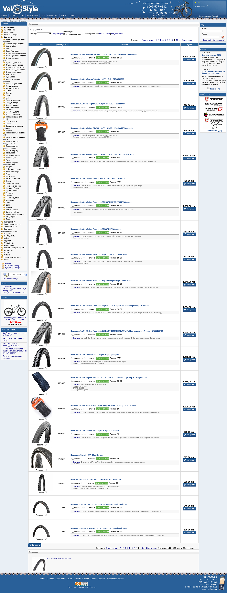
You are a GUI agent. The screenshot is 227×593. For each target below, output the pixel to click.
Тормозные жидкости (12, 257)
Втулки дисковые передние (11, 59)
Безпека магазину (98, 579)
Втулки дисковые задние (16, 56)
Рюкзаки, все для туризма (14, 248)
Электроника (9, 30)
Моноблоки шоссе (13, 115)
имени (101, 34)
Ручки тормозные (13, 179)
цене (108, 34)
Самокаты (8, 250)
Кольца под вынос (13, 105)
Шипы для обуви (12, 212)
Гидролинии (10, 77)
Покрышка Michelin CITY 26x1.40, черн (87, 455)
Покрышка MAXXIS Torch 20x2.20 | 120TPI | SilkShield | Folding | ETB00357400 (103, 405)
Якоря (8, 219)
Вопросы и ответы (9, 330)
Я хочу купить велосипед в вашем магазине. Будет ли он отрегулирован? (15, 351)
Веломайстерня (32, 15)
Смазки (7, 255)
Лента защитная (12, 107)
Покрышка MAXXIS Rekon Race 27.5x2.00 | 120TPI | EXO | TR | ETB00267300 (102, 154)
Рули (8, 174)
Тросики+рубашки (13, 198)
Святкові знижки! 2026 (211, 55)
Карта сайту (60, 579)
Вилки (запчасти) (12, 51)
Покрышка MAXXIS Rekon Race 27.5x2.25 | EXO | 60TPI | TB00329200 (99, 179)
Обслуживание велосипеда (14, 293)
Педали (9, 131)
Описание (76, 61)
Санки (6, 253)
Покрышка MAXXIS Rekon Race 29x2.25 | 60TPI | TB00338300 (96, 229)
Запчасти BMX (10, 222)
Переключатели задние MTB (14, 134)
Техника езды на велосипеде (14, 289)
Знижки (5, 298)
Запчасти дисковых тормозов (12, 80)
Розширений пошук (10, 279)
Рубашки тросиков (13, 169)
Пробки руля (11, 158)
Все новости (215, 89)
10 (177, 40)
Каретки (9, 93)
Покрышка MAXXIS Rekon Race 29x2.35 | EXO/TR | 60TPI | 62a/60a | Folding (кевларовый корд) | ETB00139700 (117, 331)
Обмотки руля (11, 121)
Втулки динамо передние (16, 53)
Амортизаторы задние (15, 44)
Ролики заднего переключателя (10, 163)
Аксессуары (9, 32)
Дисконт (63, 15)
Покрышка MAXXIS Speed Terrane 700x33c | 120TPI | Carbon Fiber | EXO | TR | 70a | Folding (109, 378)
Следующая (187, 40)
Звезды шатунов (12, 88)
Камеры (9, 91)
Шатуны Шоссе (12, 210)
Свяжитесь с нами (81, 579)
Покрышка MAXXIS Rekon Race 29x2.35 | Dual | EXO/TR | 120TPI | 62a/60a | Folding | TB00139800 (111, 306)
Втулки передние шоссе (15, 70)
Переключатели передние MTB (10, 143)
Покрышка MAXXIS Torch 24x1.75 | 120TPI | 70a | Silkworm (95, 431)
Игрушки (7, 234)
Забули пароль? (219, 40)
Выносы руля (11, 75)
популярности (116, 34)
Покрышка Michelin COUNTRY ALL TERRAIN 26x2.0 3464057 (96, 480)
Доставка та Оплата (17, 15)
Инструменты (9, 236)
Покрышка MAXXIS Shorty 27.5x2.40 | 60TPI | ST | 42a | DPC (95, 355)
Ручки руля (10, 176)
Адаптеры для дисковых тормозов (14, 40)
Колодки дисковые (13, 100)
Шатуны (9, 207)
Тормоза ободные (13, 188)
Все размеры (57, 34)
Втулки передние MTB (15, 67)
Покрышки (10, 153)
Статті (43, 15)
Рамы (8, 160)
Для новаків (7, 286)
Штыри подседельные (14, 215)
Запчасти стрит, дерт (12, 224)
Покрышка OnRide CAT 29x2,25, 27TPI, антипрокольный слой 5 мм (99, 504)
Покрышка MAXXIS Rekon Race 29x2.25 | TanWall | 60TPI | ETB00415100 (100, 281)
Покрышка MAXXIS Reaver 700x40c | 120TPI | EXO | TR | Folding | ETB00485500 (104, 54)
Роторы (9, 167)
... (180, 40)
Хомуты (9, 203)
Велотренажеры (10, 35)
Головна (4, 15)
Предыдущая (148, 40)
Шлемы (7, 260)
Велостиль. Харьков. (76, 587)
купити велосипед (47, 579)
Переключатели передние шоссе (10, 147)
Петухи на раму (12, 151)
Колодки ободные (13, 103)
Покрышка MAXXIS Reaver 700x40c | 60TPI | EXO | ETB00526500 (97, 79)
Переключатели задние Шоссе (14, 138)
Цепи (8, 205)
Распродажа (9, 245)
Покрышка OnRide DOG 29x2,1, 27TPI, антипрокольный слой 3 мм (99, 528)
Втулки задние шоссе (14, 65)
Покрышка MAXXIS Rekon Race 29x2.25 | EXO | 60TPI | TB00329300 (99, 254)
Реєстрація (207, 40)
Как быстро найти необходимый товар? (11, 345)
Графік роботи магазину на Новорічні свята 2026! (213, 73)
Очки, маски (9, 243)
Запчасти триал (10, 227)
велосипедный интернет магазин (58, 558)
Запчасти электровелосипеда (9, 230)
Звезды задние (12, 86)
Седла (8, 181)
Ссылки (70, 579)
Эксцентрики (11, 217)
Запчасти (8, 37)
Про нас (72, 15)
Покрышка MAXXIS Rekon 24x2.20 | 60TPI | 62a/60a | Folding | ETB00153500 (102, 128)
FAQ (56, 15)
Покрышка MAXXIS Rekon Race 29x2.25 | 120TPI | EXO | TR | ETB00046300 (101, 202)
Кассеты (9, 96)
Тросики (9, 196)
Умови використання (115, 579)
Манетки (9, 110)
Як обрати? (7, 291)
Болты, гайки (11, 46)
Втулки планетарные (14, 72)
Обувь (6, 238)
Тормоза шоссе (12, 191)
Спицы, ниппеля (12, 184)
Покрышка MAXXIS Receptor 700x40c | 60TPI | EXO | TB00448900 (98, 104)
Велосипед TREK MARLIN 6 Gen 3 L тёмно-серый (15, 319)
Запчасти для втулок (14, 84)
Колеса (8, 98)
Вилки (8, 49)
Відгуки (50, 15)
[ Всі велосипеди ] (214, 131)
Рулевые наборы (12, 172)
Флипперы (10, 200)
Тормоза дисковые (13, 186)
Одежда (7, 241)
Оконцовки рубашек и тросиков (13, 127)
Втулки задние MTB (14, 63)
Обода (8, 124)
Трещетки (9, 193)
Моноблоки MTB (12, 112)
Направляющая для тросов (12, 118)
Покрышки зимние (13, 155)
